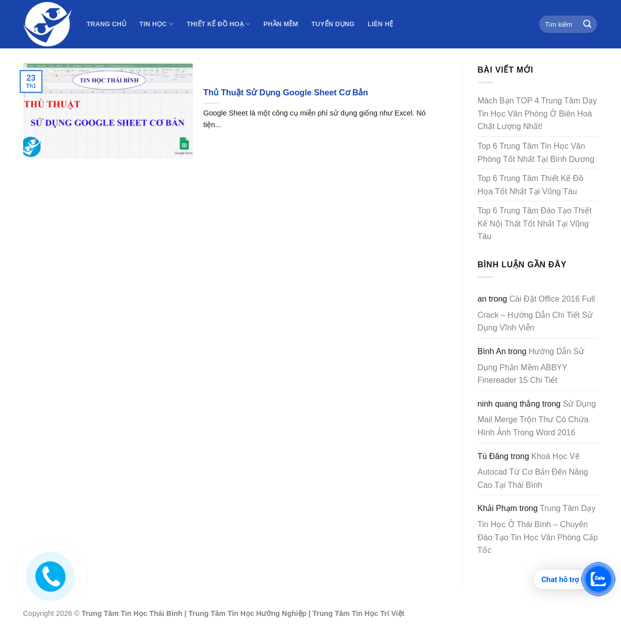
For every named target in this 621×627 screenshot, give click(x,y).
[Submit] (587, 24)
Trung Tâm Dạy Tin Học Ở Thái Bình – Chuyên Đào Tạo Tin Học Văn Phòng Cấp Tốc (538, 529)
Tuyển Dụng (332, 24)
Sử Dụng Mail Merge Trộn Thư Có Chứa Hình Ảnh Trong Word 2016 (537, 418)
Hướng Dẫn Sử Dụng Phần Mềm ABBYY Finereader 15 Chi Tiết (531, 365)
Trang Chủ (107, 24)
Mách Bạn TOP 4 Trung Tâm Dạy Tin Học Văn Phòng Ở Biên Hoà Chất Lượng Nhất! (537, 113)
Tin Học (156, 24)
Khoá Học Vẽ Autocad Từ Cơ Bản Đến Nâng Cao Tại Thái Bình (533, 470)
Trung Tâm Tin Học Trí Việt (359, 613)
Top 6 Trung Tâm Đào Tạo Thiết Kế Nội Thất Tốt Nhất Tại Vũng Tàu (535, 223)
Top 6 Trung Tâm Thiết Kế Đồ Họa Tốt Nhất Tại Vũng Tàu (531, 185)
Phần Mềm (280, 24)
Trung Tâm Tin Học (114, 613)
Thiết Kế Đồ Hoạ (218, 24)
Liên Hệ (380, 24)
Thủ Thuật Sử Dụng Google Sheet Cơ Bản (285, 92)
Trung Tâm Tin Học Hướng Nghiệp (248, 613)
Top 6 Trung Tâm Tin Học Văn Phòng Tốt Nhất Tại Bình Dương (536, 152)
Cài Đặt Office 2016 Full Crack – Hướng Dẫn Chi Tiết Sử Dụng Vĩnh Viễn (536, 313)
